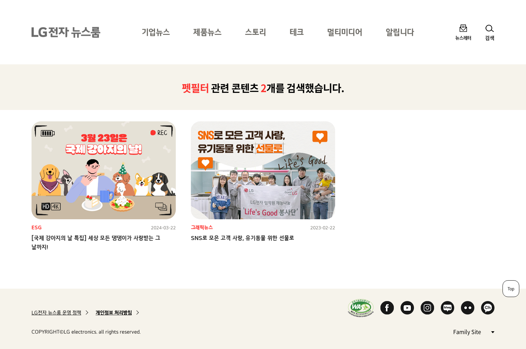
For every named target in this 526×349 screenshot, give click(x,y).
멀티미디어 (344, 32)
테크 (297, 32)
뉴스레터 (463, 38)
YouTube (407, 307)
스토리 (255, 32)
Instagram (427, 307)
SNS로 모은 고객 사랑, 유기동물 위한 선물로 (242, 237)
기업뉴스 (156, 32)
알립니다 (400, 32)
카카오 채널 (487, 307)
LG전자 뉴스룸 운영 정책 (56, 312)
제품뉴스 (207, 32)
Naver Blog (447, 307)
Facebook (387, 307)
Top (511, 288)
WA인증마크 (361, 308)
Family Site (473, 331)
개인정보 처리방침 (114, 312)
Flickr (467, 307)
